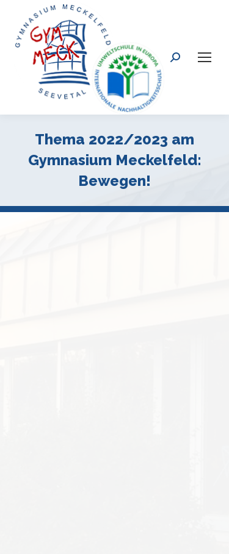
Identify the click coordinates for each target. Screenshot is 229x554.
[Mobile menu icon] (204, 57)
